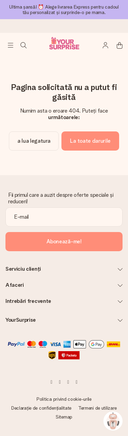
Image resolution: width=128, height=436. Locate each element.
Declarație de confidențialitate (41, 408)
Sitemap (64, 417)
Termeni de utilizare (97, 408)
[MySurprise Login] (102, 45)
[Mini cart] (116, 45)
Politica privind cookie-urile (64, 399)
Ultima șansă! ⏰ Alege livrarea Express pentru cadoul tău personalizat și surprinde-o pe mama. (63, 9)
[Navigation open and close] (10, 45)
